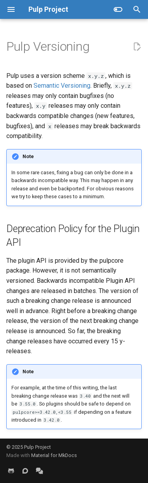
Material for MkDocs (54, 455)
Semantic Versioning (62, 85)
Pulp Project (37, 447)
